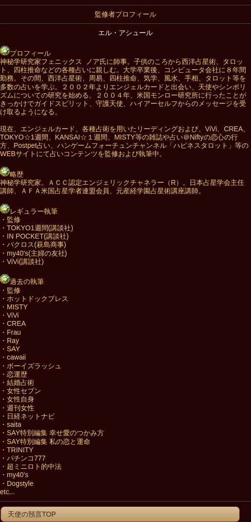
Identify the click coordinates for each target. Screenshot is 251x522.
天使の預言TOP (28, 514)
